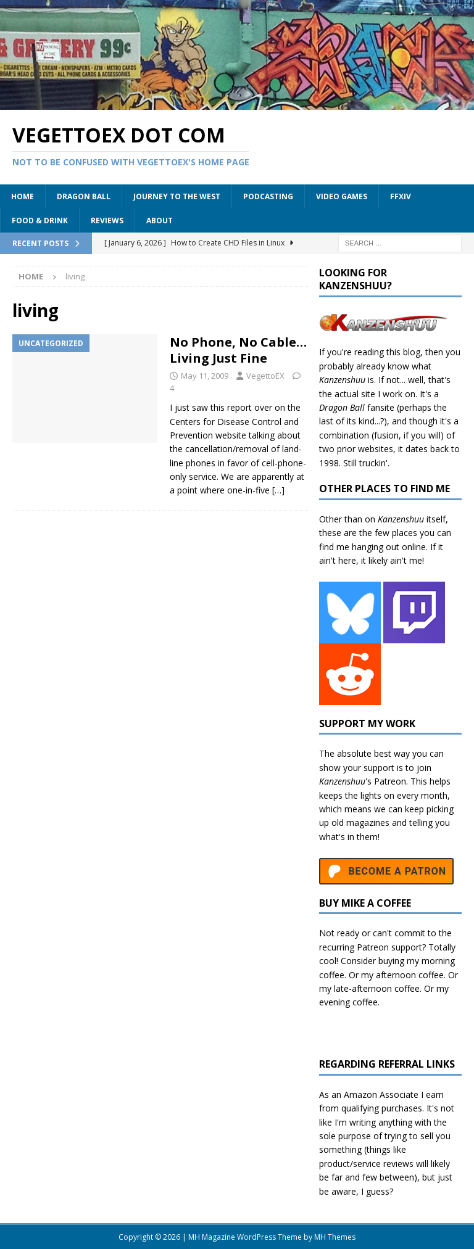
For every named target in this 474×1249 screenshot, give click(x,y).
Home (22, 196)
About (159, 220)
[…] (278, 490)
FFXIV (400, 196)
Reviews (107, 220)
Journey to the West (176, 196)
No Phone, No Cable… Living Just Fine (238, 350)
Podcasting (268, 196)
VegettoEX (265, 375)
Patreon (390, 781)
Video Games (341, 196)
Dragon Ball (83, 196)
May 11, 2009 (204, 375)
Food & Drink (40, 220)
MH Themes (335, 1237)
